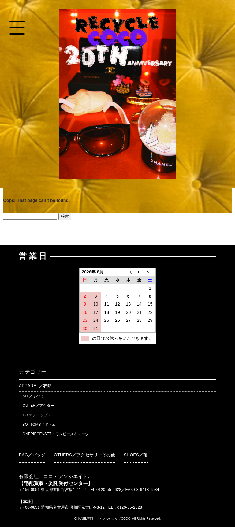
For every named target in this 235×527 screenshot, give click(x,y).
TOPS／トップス (36, 415)
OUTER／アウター (38, 405)
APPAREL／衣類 (35, 385)
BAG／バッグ (32, 454)
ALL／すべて (33, 396)
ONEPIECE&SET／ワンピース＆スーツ (55, 434)
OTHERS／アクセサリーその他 (84, 454)
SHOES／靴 (136, 454)
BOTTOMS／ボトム (39, 424)
